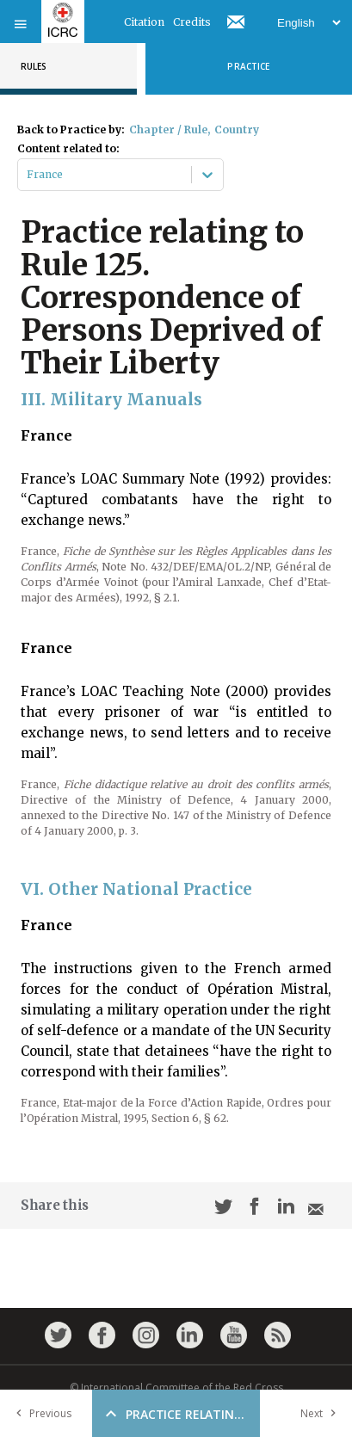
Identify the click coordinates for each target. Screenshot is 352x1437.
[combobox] (28, 174)
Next (321, 1413)
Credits (192, 21)
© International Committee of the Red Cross (176, 1387)
